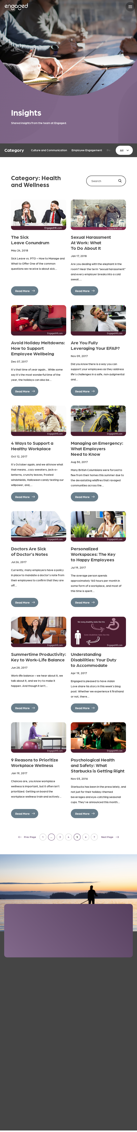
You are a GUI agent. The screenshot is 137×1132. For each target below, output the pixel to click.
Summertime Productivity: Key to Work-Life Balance (38, 656)
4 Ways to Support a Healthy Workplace (32, 445)
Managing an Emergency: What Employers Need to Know (97, 448)
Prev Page (30, 836)
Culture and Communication (49, 150)
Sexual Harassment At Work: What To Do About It (91, 242)
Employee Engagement (87, 150)
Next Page (107, 836)
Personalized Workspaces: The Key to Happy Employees (93, 554)
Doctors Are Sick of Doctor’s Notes (29, 551)
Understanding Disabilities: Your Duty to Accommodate (93, 659)
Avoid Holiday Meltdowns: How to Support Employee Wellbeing (38, 348)
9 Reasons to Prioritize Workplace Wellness (34, 762)
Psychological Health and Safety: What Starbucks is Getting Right (97, 765)
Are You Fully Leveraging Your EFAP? (95, 345)
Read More (22, 291)
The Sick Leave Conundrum (30, 239)
